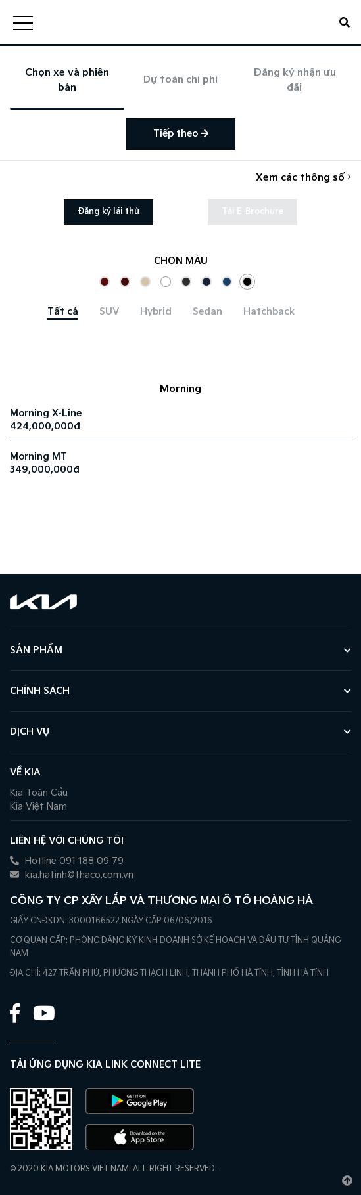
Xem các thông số (303, 177)
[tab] (63, 311)
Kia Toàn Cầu (39, 792)
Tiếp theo (180, 133)
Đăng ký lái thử (108, 212)
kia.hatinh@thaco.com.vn (71, 874)
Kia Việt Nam (38, 806)
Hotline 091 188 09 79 (67, 861)
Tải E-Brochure (252, 212)
